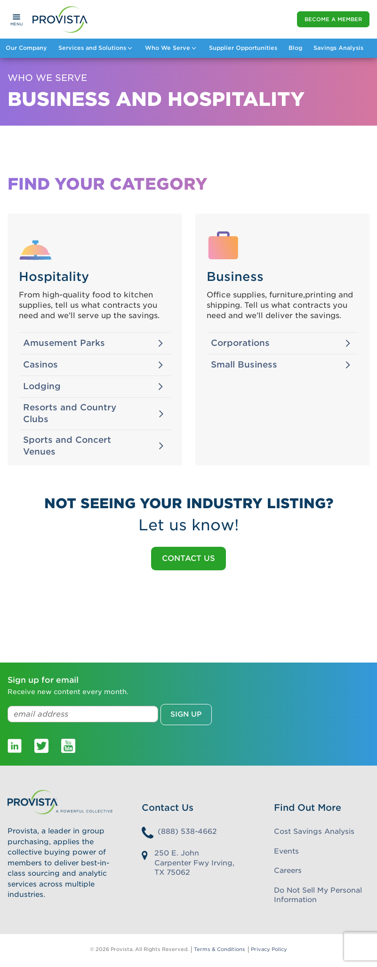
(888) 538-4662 (187, 831)
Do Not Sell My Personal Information (318, 895)
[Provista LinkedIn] (15, 745)
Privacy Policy (269, 949)
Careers (288, 870)
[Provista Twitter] (41, 745)
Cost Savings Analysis (314, 831)
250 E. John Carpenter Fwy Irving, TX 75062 (194, 863)
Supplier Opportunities (243, 47)
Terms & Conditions (219, 949)
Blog (295, 47)
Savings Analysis (338, 47)
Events (286, 851)
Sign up (186, 714)
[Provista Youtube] (68, 745)
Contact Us (188, 558)
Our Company (26, 47)
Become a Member (333, 19)
